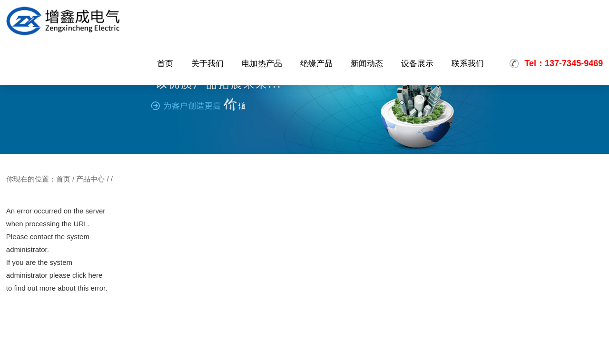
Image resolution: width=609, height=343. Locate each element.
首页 (165, 63)
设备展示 (417, 63)
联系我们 (468, 63)
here (95, 275)
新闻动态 (367, 63)
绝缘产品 (316, 63)
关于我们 (207, 63)
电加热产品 (262, 63)
